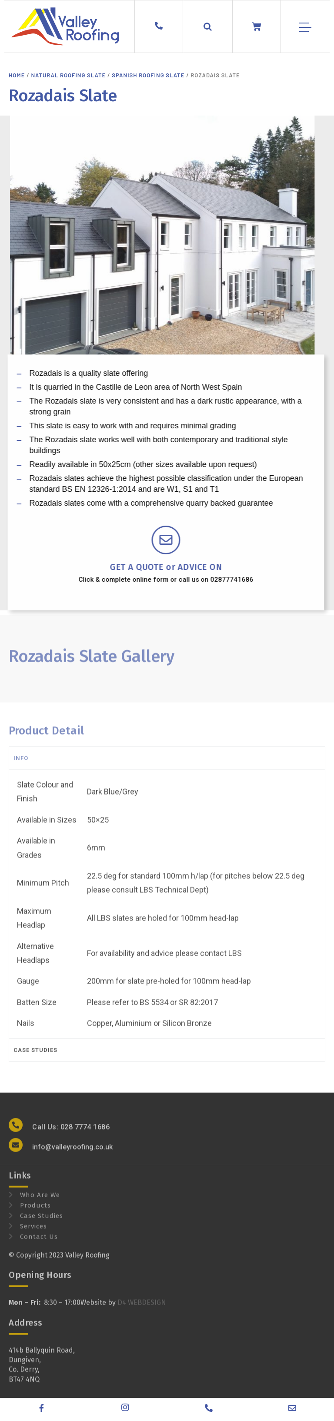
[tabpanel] (167, 911)
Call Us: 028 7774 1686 (71, 1134)
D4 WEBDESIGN (141, 1310)
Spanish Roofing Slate (148, 75)
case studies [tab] (35, 1057)
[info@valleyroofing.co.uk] (16, 1152)
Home (17, 75)
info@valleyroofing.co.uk (72, 1154)
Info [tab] (20, 765)
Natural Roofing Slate (68, 75)
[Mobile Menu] (305, 27)
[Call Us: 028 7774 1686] (16, 1132)
